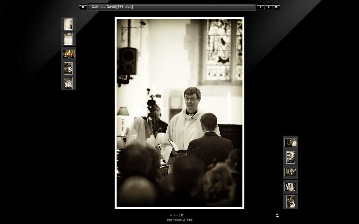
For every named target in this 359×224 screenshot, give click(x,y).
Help (189, 219)
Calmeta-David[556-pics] (112, 7)
